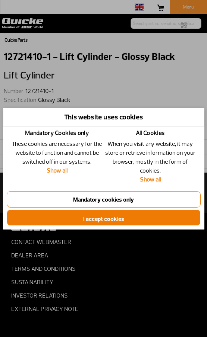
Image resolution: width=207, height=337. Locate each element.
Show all (57, 170)
